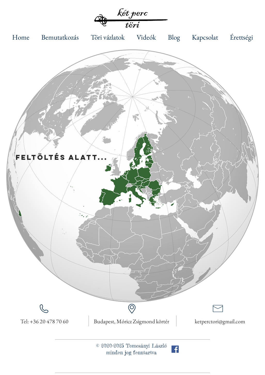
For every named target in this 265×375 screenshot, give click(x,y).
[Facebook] (175, 349)
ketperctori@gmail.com (220, 321)
